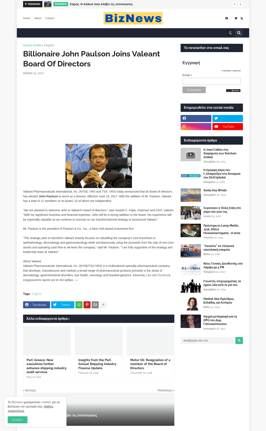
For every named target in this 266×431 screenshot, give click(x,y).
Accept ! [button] (17, 419)
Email (187, 75)
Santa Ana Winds (215, 190)
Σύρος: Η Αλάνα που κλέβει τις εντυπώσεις (101, 4)
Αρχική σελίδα (32, 45)
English (49, 45)
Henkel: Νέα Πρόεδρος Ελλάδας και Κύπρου (218, 300)
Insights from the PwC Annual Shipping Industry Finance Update (97, 364)
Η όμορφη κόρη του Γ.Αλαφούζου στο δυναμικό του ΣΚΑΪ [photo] (221, 173)
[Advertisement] (98, 110)
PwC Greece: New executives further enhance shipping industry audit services (46, 366)
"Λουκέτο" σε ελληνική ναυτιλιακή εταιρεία (218, 247)
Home (26, 18)
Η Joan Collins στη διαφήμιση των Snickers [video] (219, 153)
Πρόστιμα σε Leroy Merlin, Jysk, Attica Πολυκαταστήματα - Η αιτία (221, 229)
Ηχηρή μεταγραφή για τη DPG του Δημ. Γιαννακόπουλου (220, 320)
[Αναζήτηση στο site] (207, 340)
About (37, 18)
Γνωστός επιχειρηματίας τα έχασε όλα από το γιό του (222, 283)
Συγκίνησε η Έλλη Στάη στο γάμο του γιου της (222, 209)
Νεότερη (30, 390)
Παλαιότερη (165, 390)
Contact (49, 18)
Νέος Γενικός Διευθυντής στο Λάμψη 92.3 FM (223, 265)
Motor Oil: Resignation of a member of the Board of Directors (150, 364)
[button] (234, 4)
